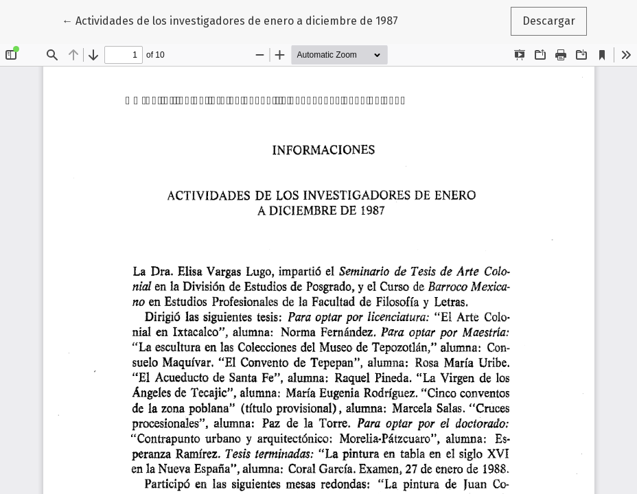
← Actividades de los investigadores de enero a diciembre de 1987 (230, 19)
